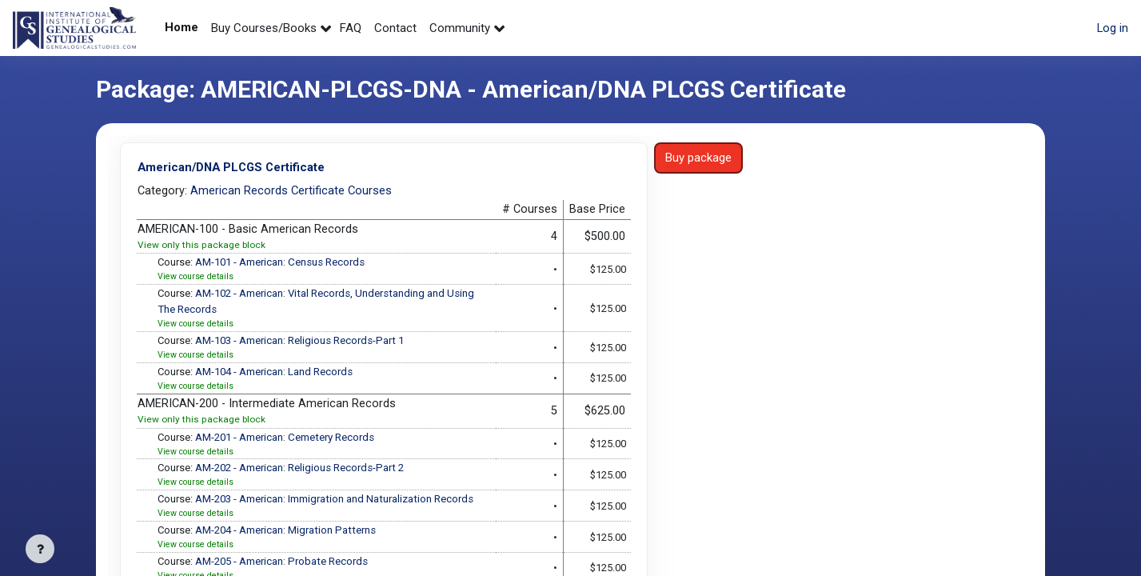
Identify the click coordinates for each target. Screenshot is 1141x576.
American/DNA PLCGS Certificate (234, 167)
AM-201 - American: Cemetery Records (287, 440)
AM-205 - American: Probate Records (284, 567)
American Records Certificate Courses (292, 189)
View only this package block (201, 246)
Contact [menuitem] (395, 28)
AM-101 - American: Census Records (283, 264)
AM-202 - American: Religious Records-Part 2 (303, 472)
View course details (197, 278)
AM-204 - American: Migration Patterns (288, 535)
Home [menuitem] (181, 27)
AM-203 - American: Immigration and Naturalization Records (337, 504)
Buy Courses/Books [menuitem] (264, 28)
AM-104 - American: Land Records (277, 374)
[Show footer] (40, 548)
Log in (1112, 28)
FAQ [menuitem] (350, 28)
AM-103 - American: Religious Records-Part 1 (303, 343)
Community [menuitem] (459, 28)
